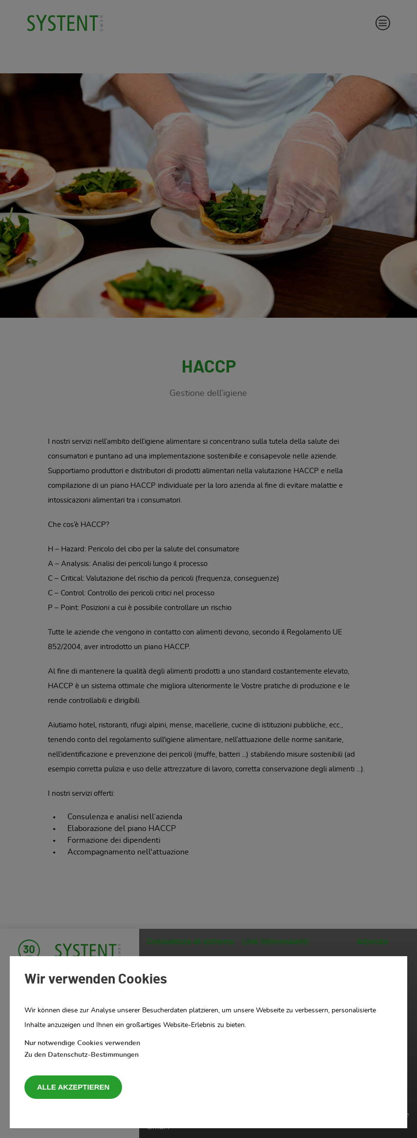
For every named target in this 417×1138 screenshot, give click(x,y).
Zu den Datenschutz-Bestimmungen (81, 1054)
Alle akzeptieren (73, 1087)
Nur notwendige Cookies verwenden (82, 1043)
